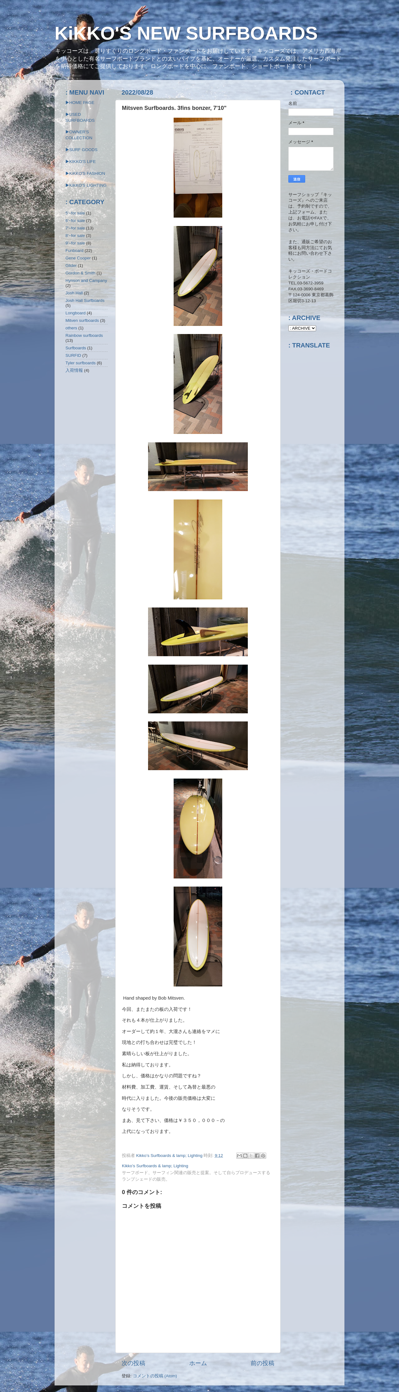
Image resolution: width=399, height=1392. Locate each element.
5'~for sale (75, 213)
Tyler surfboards (80, 363)
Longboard (75, 313)
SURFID (73, 355)
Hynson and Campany (86, 280)
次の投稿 (133, 1363)
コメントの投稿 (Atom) (155, 1376)
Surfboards (75, 348)
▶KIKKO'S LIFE (80, 161)
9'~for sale (75, 243)
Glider (71, 265)
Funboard (74, 250)
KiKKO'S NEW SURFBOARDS (186, 33)
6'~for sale (75, 220)
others (71, 328)
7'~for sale (75, 228)
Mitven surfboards (82, 320)
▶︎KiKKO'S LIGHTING (86, 185)
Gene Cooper (78, 258)
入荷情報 (74, 370)
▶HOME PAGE (79, 102)
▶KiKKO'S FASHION (85, 173)
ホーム (198, 1363)
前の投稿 (262, 1363)
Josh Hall (74, 293)
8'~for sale (75, 235)
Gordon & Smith (80, 273)
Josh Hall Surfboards (84, 300)
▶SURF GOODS (81, 149)
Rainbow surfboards (84, 335)
